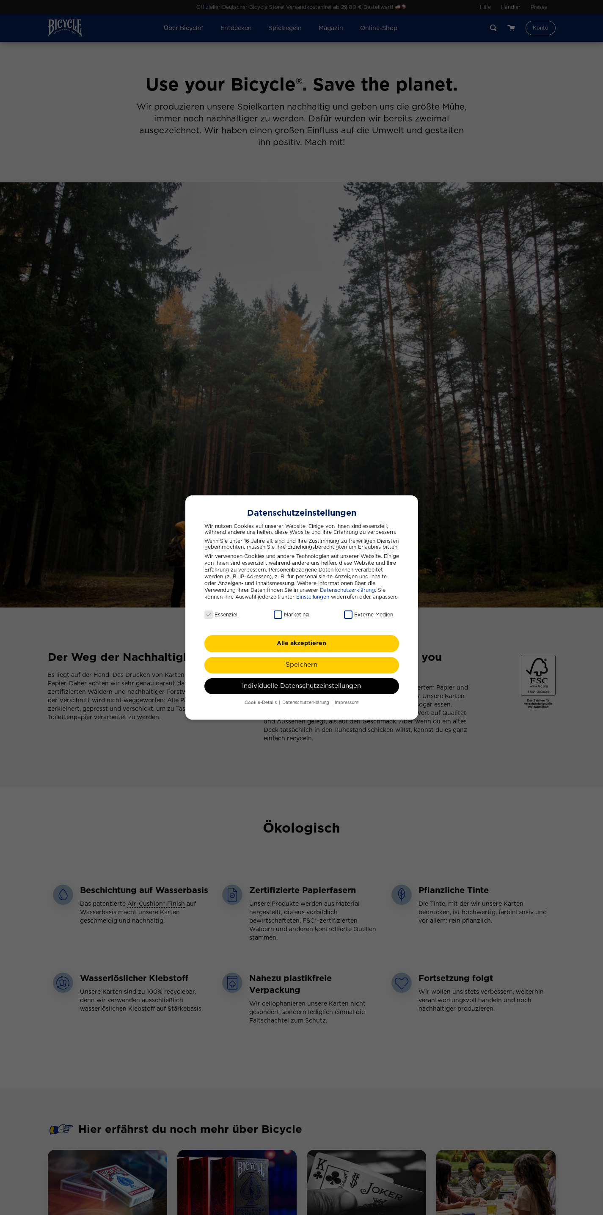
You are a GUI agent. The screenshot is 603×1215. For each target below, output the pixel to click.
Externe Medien (368, 611)
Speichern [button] (301, 661)
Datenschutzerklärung (347, 586)
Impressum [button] (346, 699)
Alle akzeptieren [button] (301, 640)
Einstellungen (312, 593)
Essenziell (221, 611)
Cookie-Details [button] (261, 699)
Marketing (291, 611)
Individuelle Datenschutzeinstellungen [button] (301, 682)
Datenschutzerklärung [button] (306, 699)
